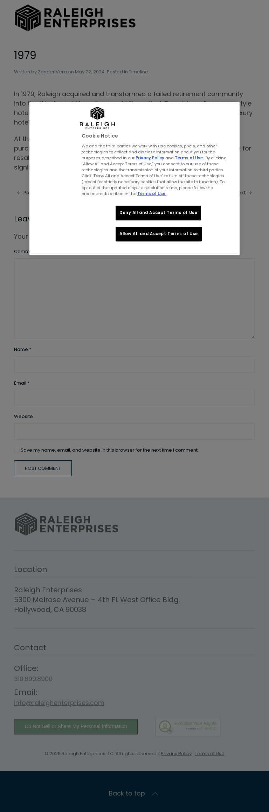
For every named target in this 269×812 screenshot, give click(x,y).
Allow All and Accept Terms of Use (158, 234)
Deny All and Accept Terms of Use (158, 212)
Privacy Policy (150, 158)
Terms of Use (189, 158)
